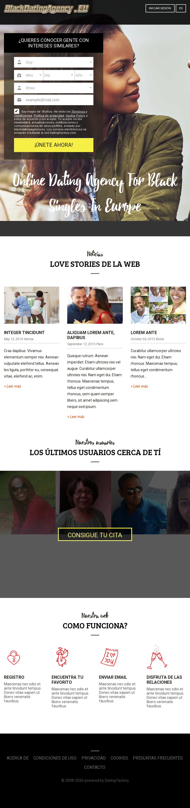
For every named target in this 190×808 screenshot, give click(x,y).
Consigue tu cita (95, 535)
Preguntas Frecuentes (158, 758)
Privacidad (94, 758)
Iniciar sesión (160, 8)
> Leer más (12, 386)
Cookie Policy (75, 115)
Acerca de (18, 758)
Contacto (94, 767)
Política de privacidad (49, 115)
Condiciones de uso (54, 758)
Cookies (119, 758)
